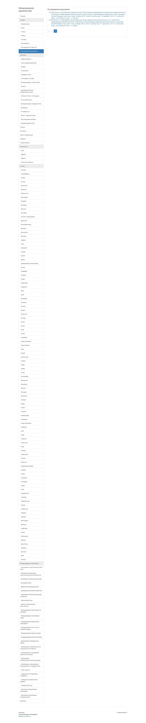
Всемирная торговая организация (31, 579)
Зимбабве (23, 271)
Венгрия (23, 228)
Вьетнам (23, 236)
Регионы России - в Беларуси (29, 96)
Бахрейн (23, 201)
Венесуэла (24, 232)
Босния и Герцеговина (27, 216)
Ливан (22, 365)
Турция (22, 505)
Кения (22, 326)
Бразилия (23, 220)
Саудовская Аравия (26, 466)
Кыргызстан (24, 357)
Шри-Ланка (24, 544)
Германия (23, 248)
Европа (23, 158)
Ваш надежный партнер (28, 119)
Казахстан (23, 314)
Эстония (23, 552)
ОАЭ (22, 431)
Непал (22, 407)
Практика (23, 55)
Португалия (24, 454)
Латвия (22, 361)
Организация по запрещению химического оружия (29, 653)
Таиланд (23, 497)
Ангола (22, 181)
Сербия (23, 470)
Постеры (23, 39)
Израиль (23, 275)
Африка (23, 154)
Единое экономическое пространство (27, 605)
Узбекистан (24, 509)
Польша (23, 450)
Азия (22, 150)
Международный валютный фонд (31, 637)
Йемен (22, 310)
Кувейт (22, 353)
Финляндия (24, 520)
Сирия (22, 474)
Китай (22, 333)
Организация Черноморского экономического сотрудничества (30, 665)
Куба (22, 349)
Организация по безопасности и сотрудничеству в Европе (30, 647)
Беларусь (23, 205)
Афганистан (24, 193)
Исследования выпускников (28, 51)
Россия (22, 458)
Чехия (22, 532)
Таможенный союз (26, 685)
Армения (23, 189)
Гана (22, 244)
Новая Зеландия (25, 423)
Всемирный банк (25, 583)
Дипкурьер (23, 107)
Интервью (23, 131)
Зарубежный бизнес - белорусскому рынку (27, 91)
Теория (22, 20)
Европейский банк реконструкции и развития (31, 595)
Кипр (22, 329)
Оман (22, 435)
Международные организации (29, 563)
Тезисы (22, 35)
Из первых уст (25, 111)
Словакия (23, 478)
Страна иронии (25, 142)
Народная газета (25, 74)
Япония (23, 559)
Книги (22, 28)
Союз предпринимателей (28, 63)
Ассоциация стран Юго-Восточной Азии (31, 568)
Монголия (23, 396)
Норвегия (23, 427)
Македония (24, 380)
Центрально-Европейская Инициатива (28, 690)
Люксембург (24, 376)
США (22, 489)
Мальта (23, 388)
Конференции (25, 24)
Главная (22, 16)
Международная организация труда (29, 616)
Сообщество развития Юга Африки (29, 680)
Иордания (23, 287)
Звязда (22, 67)
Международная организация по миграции (30, 611)
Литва (22, 372)
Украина (23, 513)
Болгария (23, 213)
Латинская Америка (26, 162)
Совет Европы (25, 670)
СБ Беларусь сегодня (27, 78)
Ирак (22, 291)
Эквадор (23, 548)
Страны (22, 166)
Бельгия (23, 209)
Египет (22, 267)
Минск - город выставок (27, 115)
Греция (22, 252)
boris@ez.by (27, 716)
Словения (23, 481)
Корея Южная (24, 345)
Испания (23, 302)
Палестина (24, 442)
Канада (22, 318)
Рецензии (23, 701)
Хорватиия (24, 528)
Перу (22, 446)
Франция (23, 524)
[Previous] (49, 31)
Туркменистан (25, 501)
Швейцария (24, 536)
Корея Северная (25, 341)
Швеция (23, 540)
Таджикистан (24, 493)
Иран (22, 294)
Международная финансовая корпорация (29, 622)
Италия (22, 306)
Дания (22, 259)
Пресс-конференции (26, 135)
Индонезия (24, 283)
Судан (22, 485)
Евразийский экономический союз (31, 590)
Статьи (22, 31)
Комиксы (23, 139)
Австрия (23, 170)
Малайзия (23, 384)
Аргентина (23, 185)
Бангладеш (24, 197)
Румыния (23, 462)
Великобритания (25, 224)
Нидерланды (24, 415)
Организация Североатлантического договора (30, 659)
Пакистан (23, 439)
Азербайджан (24, 174)
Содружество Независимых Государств (29, 675)
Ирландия (23, 298)
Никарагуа (23, 419)
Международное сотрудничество (30, 104)
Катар (22, 322)
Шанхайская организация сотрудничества (28, 696)
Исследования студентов (28, 47)
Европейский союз (26, 600)
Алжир (22, 178)
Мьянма (23, 400)
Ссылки (22, 127)
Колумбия (23, 337)
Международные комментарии (30, 82)
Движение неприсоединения (29, 587)
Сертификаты (24, 43)
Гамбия (22, 240)
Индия (22, 279)
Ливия (22, 368)
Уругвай (23, 516)
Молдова (23, 392)
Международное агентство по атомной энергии (29, 628)
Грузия (22, 255)
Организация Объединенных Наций (29, 642)
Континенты (24, 146)
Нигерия (23, 411)
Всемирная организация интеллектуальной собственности (30, 574)
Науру (22, 403)
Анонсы (23, 86)
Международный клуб (27, 123)
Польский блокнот (26, 100)
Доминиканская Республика (29, 263)
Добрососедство (25, 59)
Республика (24, 70)
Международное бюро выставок (30, 633)
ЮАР (22, 555)
